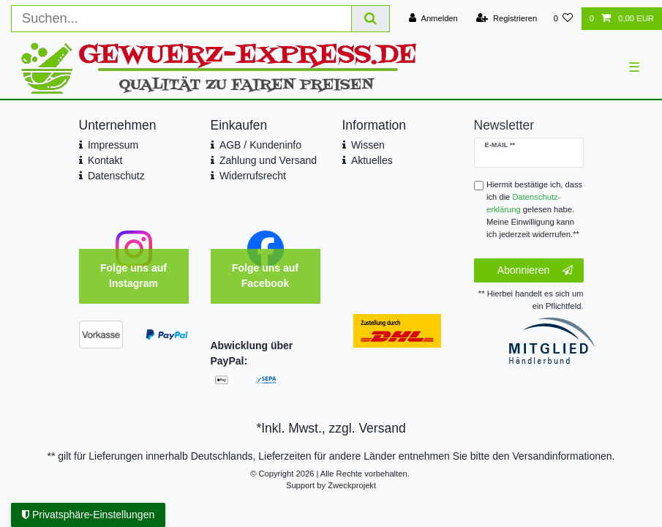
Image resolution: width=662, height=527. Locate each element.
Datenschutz (116, 176)
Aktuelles (372, 160)
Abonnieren (535, 270)
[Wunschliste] (563, 18)
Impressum (113, 145)
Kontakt (105, 160)
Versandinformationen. (563, 456)
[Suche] (371, 18)
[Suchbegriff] (181, 18)
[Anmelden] (433, 18)
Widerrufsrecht (252, 176)
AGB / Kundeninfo (260, 145)
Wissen (368, 145)
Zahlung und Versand (268, 160)
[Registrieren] (506, 18)
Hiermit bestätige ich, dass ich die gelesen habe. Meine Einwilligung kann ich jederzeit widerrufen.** (534, 209)
